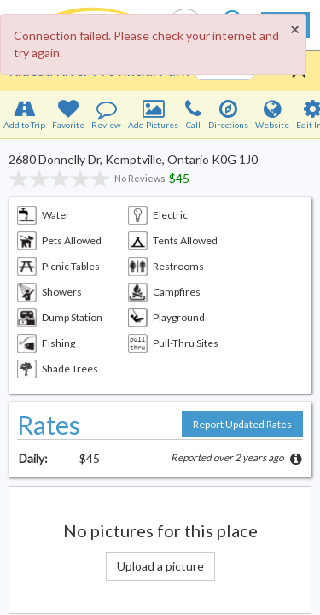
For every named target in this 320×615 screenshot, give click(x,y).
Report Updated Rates (242, 424)
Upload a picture (160, 566)
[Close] (294, 29)
